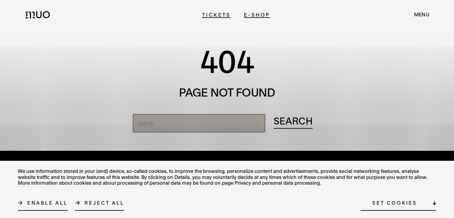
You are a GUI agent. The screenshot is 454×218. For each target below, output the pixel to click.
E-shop (257, 15)
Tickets (216, 15)
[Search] (199, 123)
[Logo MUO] (39, 14)
